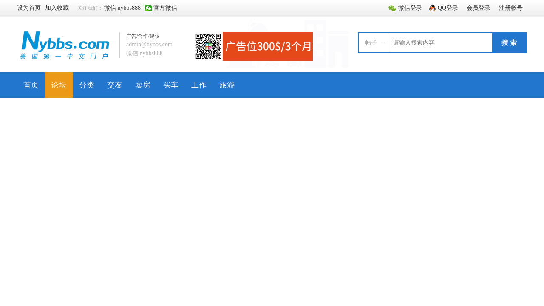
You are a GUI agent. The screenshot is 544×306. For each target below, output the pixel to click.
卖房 (142, 85)
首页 (31, 85)
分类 (86, 85)
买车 (170, 85)
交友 (114, 85)
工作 (199, 85)
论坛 (58, 85)
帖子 (371, 43)
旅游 (227, 85)
